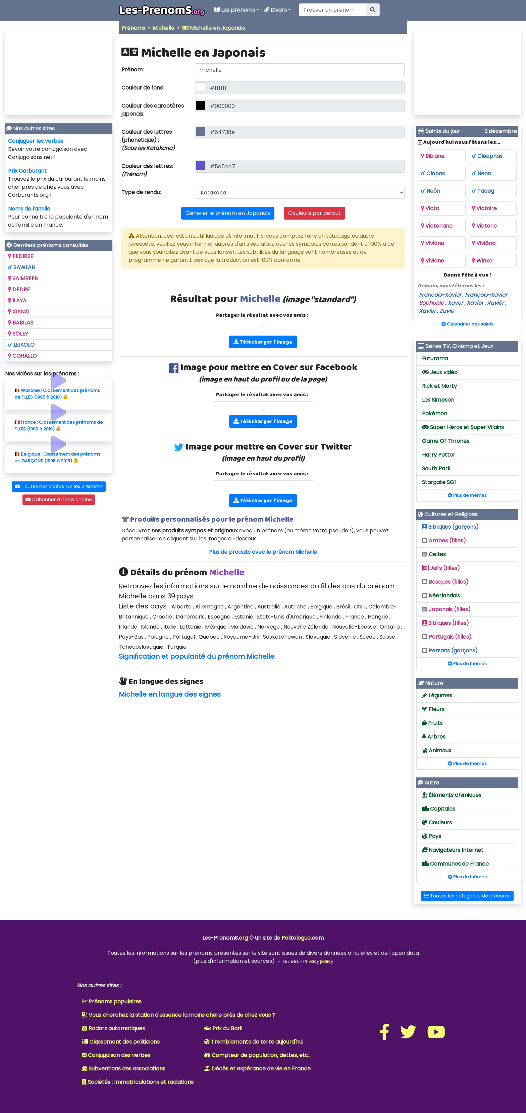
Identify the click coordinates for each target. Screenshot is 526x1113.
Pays (431, 836)
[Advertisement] (263, 754)
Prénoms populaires (112, 1001)
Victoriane (437, 226)
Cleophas (487, 156)
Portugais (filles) (447, 637)
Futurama (435, 358)
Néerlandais (441, 595)
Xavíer (427, 311)
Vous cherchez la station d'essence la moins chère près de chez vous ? (178, 1015)
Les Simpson (438, 400)
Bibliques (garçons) (450, 527)
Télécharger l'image (263, 342)
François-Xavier (486, 295)
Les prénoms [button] (236, 10)
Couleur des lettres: (147, 170)
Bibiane (432, 156)
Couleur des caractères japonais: (152, 110)
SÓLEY (18, 334)
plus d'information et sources (234, 961)
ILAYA (17, 300)
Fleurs (433, 709)
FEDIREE (20, 256)
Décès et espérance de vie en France (257, 1068)
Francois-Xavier (440, 295)
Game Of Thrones (445, 441)
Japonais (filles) (446, 609)
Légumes (437, 695)
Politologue (296, 938)
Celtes (434, 554)
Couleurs (437, 822)
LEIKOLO (21, 345)
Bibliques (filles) (445, 623)
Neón (430, 191)
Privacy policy (318, 961)
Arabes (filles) (444, 540)
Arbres (433, 737)
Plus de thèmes (467, 495)
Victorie (484, 226)
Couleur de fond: (142, 88)
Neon (481, 173)
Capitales (438, 809)
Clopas (433, 173)
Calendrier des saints (467, 324)
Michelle (163, 28)
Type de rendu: (141, 192)
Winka (482, 261)
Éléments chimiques (451, 795)
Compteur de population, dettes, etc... (257, 1055)
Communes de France (455, 864)
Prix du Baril (223, 1028)
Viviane (432, 261)
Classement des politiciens (121, 1042)
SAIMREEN (23, 278)
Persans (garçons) (450, 650)
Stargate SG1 (439, 482)
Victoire (484, 208)
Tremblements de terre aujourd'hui (253, 1042)
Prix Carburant (27, 171)
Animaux (436, 750)
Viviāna (483, 243)
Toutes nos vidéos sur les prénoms (59, 486)
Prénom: (132, 69)
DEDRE (19, 289)
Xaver (455, 303)
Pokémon (434, 413)
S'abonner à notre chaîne (58, 499)
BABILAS (20, 323)
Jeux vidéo (440, 372)
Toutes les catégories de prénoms (467, 895)
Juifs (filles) (441, 568)
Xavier (475, 303)
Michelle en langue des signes (170, 694)
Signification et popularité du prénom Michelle (196, 656)
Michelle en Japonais (213, 28)
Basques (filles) (445, 582)
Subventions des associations (123, 1068)
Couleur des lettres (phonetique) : (148, 140)
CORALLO (22, 356)
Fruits (432, 723)
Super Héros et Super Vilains (463, 427)
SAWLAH (21, 267)
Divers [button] (277, 10)
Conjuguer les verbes (35, 141)
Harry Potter (438, 455)
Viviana (432, 243)
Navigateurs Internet (452, 850)
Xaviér (495, 303)
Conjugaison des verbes (116, 1055)
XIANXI (18, 311)
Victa (430, 208)
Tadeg (483, 191)
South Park (436, 468)
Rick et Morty (439, 386)
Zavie (446, 311)
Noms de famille (29, 209)
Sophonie (431, 303)
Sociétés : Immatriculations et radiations (138, 1082)
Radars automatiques (113, 1028)
